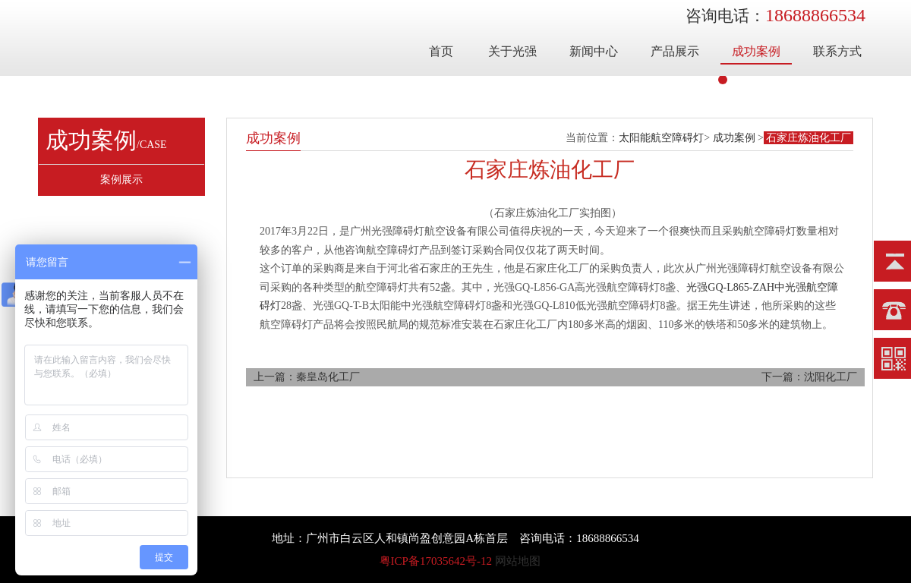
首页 (441, 51)
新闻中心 (593, 51)
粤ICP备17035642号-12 (436, 561)
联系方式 (837, 51)
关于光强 (512, 51)
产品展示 (675, 51)
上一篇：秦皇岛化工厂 (307, 377)
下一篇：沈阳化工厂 (809, 377)
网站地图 (518, 561)
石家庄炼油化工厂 (808, 137)
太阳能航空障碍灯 (661, 137)
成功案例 (756, 51)
